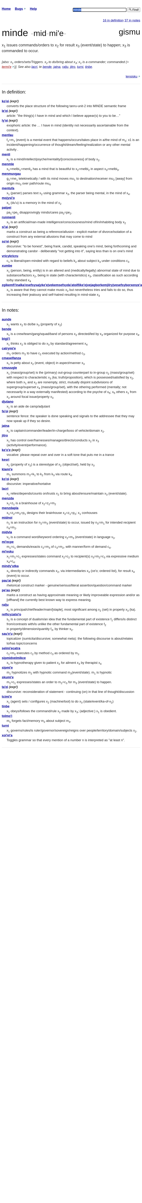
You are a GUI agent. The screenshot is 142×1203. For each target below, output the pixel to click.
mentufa (8, 188)
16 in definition (113, 20)
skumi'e (8, 677)
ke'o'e (6, 450)
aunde (6, 319)
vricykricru (10, 256)
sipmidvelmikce (14, 658)
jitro (72, 67)
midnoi (7, 517)
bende (47, 67)
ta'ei (5, 687)
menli (6, 154)
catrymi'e (9, 348)
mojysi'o (8, 198)
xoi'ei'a (7, 735)
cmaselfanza (11, 358)
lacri (34, 67)
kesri (5, 459)
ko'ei (5, 101)
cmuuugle (9, 368)
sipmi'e (7, 667)
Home (6, 9)
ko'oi (5, 479)
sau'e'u (7, 634)
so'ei (5, 241)
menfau (7, 135)
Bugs (19, 9)
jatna (56, 67)
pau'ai (6, 580)
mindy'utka (10, 566)
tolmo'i (7, 716)
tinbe (88, 67)
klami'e (7, 469)
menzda (8, 498)
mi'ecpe (8, 542)
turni (80, 67)
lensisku (131, 76)
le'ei (5, 111)
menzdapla (10, 508)
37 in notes (132, 20)
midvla (7, 532)
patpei (6, 207)
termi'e (6, 67)
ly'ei (5, 120)
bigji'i (6, 339)
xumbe (7, 265)
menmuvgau (11, 174)
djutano (7, 401)
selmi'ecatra (11, 648)
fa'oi (5, 411)
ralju (65, 67)
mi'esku (8, 551)
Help (33, 9)
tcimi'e (7, 696)
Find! (134, 9)
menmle (8, 164)
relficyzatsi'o (11, 614)
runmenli (8, 217)
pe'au (6, 590)
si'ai (5, 227)
